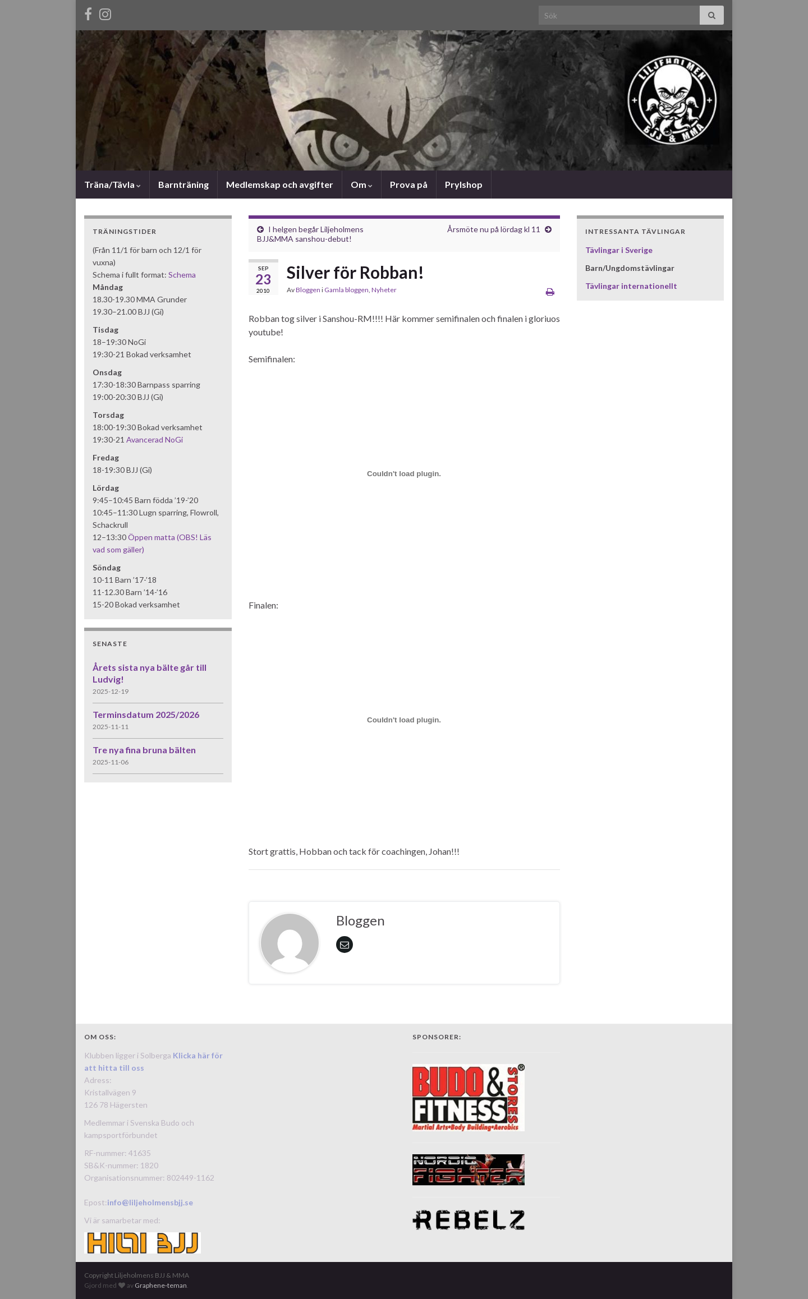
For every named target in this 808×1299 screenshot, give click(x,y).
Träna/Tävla (112, 184)
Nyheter (384, 289)
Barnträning (183, 184)
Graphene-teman (161, 1285)
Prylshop (464, 184)
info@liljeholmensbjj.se (150, 1202)
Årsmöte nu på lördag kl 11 (493, 229)
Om (362, 184)
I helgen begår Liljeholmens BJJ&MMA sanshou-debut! (310, 233)
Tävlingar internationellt (631, 286)
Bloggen (308, 289)
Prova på (409, 184)
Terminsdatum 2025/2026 (146, 714)
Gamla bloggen (346, 289)
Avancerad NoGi (154, 439)
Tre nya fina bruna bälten (144, 749)
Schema (182, 274)
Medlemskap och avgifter (279, 184)
